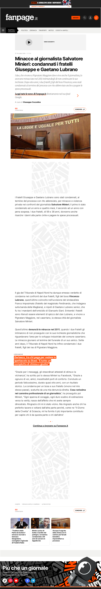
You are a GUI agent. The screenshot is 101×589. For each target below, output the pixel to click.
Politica (24, 30)
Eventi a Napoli (62, 30)
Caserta (17, 504)
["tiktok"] (5, 581)
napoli (11, 30)
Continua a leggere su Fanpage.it (50, 425)
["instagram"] (11, 581)
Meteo (51, 30)
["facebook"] (30, 581)
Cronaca (33, 30)
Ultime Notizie (46, 504)
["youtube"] (17, 581)
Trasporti (43, 30)
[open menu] (3, 30)
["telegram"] (36, 581)
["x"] (23, 581)
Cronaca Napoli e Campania (31, 504)
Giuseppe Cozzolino (32, 102)
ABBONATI (76, 17)
